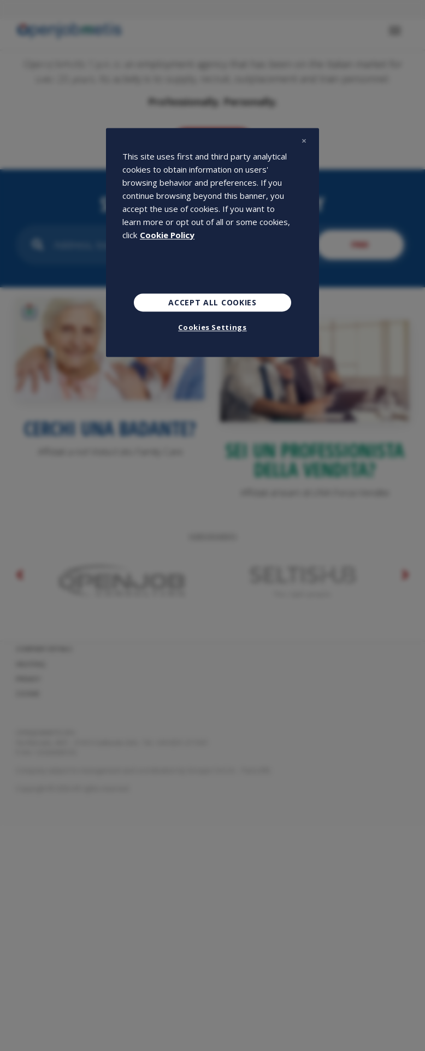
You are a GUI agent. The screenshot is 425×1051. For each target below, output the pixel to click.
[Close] (304, 141)
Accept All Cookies (212, 302)
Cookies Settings (212, 328)
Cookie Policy (167, 234)
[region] (212, 242)
